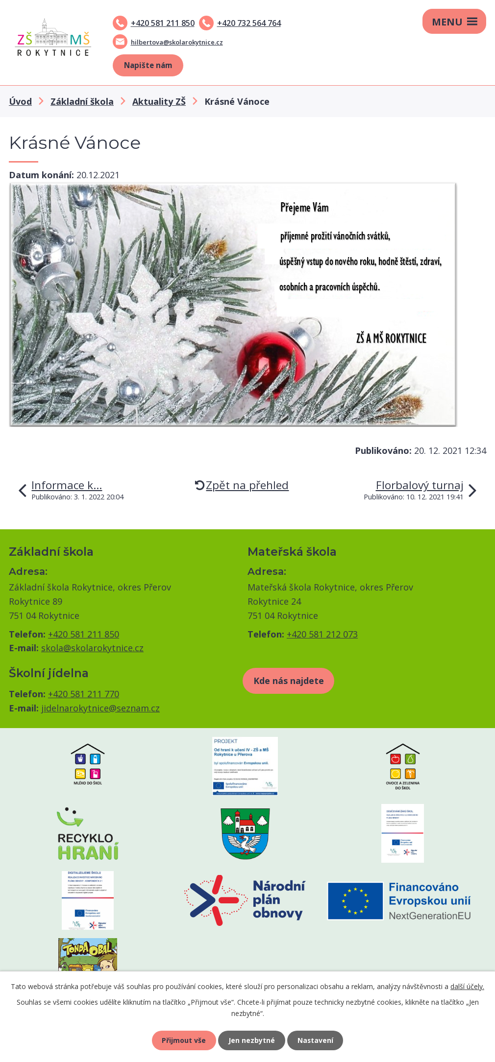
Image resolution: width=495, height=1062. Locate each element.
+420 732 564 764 (249, 23)
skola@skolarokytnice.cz (92, 648)
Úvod (20, 101)
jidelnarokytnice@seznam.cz (100, 708)
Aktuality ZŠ (159, 101)
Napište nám (148, 65)
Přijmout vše (184, 1040)
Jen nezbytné (251, 1040)
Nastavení (315, 1040)
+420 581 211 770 (83, 694)
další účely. (467, 986)
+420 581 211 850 (163, 23)
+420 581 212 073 (322, 634)
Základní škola (82, 101)
